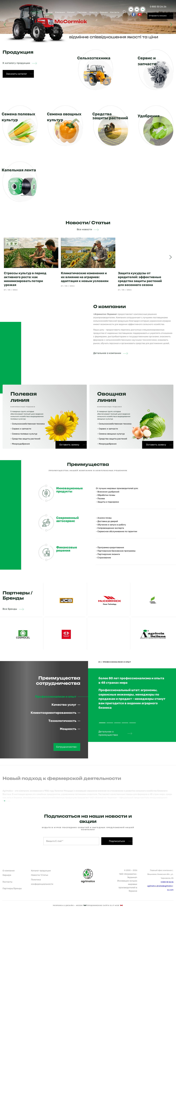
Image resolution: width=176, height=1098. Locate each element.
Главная (49, 12)
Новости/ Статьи (39, 875)
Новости (93, 12)
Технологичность (62, 721)
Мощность (68, 729)
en (137, 9)
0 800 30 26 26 (158, 6)
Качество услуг (64, 704)
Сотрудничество (67, 746)
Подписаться (117, 841)
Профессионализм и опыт (55, 696)
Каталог (71, 12)
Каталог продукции (41, 870)
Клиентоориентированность (53, 713)
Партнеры (82, 12)
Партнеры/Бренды (12, 888)
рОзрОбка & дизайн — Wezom (70, 905)
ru (143, 9)
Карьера (104, 12)
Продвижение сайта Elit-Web (105, 905)
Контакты (114, 12)
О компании (9, 870)
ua (131, 9)
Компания (60, 12)
